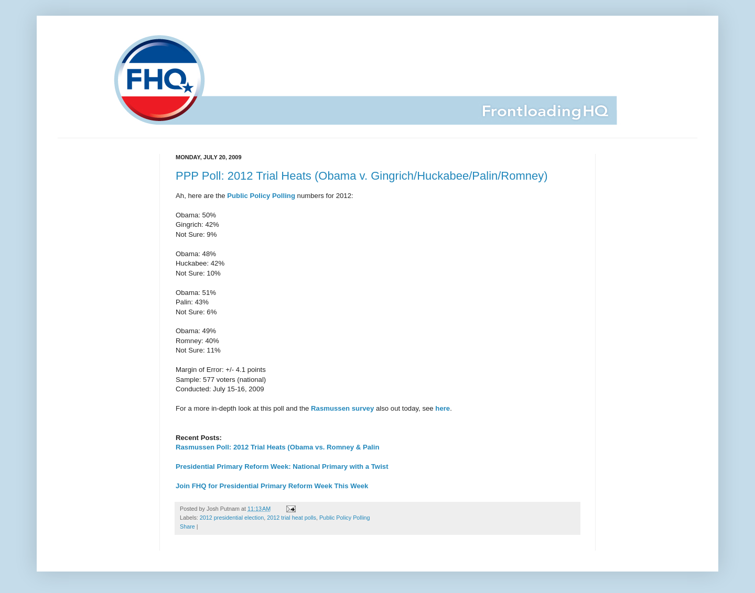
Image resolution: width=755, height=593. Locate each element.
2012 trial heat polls (291, 517)
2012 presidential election (232, 517)
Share (187, 526)
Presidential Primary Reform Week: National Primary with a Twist (282, 466)
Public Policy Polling (344, 517)
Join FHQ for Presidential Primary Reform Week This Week (272, 486)
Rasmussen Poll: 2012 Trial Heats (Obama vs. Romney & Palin (277, 447)
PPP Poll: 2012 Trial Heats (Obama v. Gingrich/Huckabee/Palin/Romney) (362, 175)
